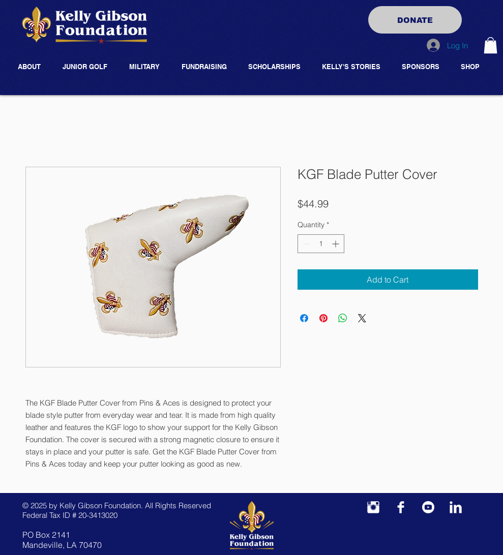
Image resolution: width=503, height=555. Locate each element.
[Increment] (336, 244)
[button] (490, 45)
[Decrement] (305, 244)
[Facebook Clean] (401, 507)
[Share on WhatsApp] (343, 318)
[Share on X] (362, 318)
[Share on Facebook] (304, 318)
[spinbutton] (321, 244)
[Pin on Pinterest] (323, 318)
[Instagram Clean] (373, 507)
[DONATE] (415, 20)
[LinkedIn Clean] (456, 507)
